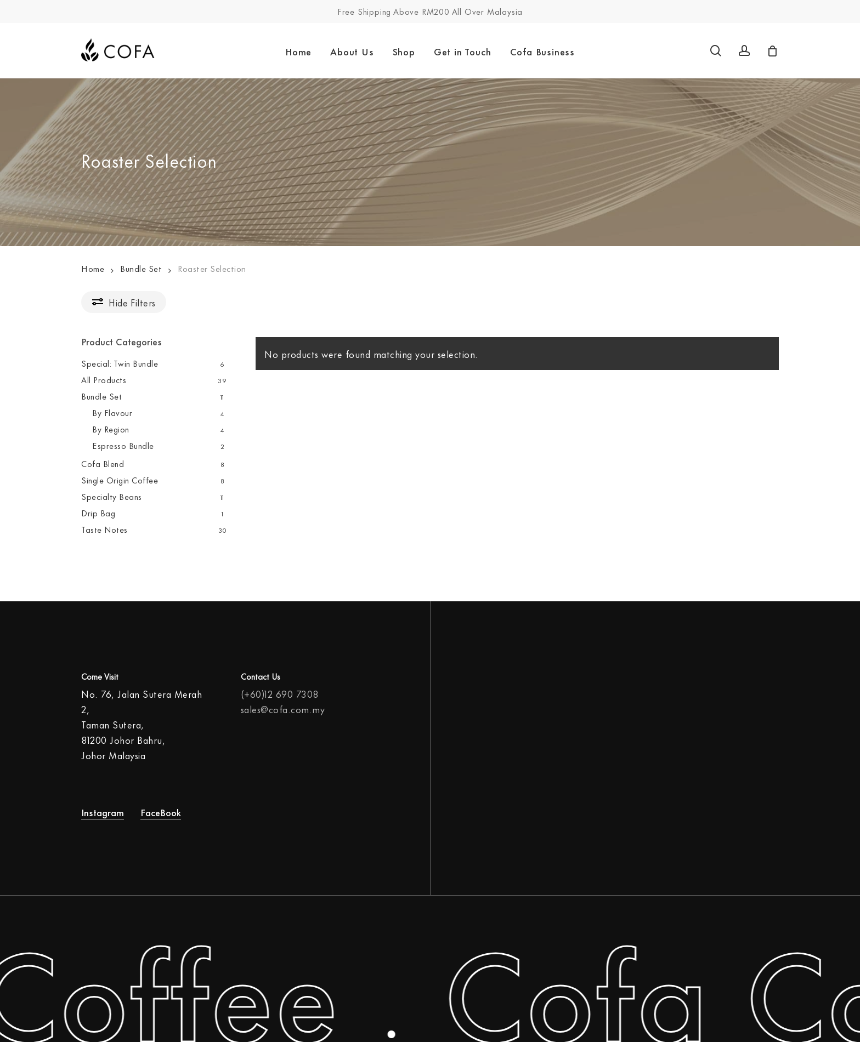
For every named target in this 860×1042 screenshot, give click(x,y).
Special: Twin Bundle (119, 363)
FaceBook (160, 803)
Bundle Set (141, 268)
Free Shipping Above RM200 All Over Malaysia (430, 11)
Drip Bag (98, 512)
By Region (110, 429)
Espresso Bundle (123, 445)
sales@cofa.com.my (283, 701)
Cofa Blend (102, 463)
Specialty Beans (111, 496)
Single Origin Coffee (119, 480)
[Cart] (773, 51)
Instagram (102, 803)
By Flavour (112, 412)
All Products (103, 379)
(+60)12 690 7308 (280, 686)
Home (92, 268)
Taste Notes (104, 529)
